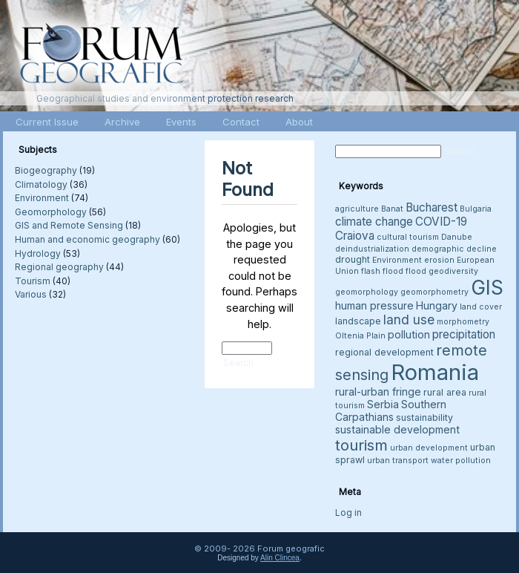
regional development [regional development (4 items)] (384, 352)
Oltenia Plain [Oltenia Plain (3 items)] (360, 336)
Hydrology (38, 253)
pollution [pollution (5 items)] (409, 334)
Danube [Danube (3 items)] (456, 237)
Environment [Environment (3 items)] (397, 260)
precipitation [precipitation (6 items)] (463, 334)
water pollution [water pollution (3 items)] (461, 460)
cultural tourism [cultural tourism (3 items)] (408, 237)
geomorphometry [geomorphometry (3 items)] (434, 292)
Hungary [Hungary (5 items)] (436, 305)
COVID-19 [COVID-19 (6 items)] (441, 222)
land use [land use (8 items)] (408, 319)
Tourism (32, 280)
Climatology (41, 184)
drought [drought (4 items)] (352, 259)
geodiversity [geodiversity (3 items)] (453, 271)
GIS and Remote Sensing (69, 225)
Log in (348, 512)
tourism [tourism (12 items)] (361, 445)
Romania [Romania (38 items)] (435, 372)
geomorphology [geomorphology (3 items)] (366, 292)
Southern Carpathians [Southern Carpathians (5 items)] (390, 410)
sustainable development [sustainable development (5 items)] (397, 429)
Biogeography (46, 170)
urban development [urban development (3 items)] (429, 448)
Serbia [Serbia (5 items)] (383, 404)
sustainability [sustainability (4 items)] (424, 417)
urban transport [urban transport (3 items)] (398, 460)
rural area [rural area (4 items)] (444, 392)
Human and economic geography (87, 239)
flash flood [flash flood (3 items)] (382, 271)
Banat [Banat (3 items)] (392, 209)
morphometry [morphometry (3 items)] (463, 322)
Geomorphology (51, 211)
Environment (42, 197)
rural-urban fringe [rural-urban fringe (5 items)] (378, 391)
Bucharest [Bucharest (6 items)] (431, 207)
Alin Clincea (280, 558)
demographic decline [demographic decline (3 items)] (454, 249)
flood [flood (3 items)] (416, 271)
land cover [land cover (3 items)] (481, 307)
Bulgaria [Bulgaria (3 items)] (476, 209)
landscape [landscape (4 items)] (358, 321)
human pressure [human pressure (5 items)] (374, 305)
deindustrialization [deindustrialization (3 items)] (372, 249)
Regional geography (59, 266)
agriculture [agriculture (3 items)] (357, 209)
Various (31, 294)
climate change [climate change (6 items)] (374, 222)
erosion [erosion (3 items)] (439, 260)
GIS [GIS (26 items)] (487, 287)
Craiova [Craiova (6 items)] (354, 236)
